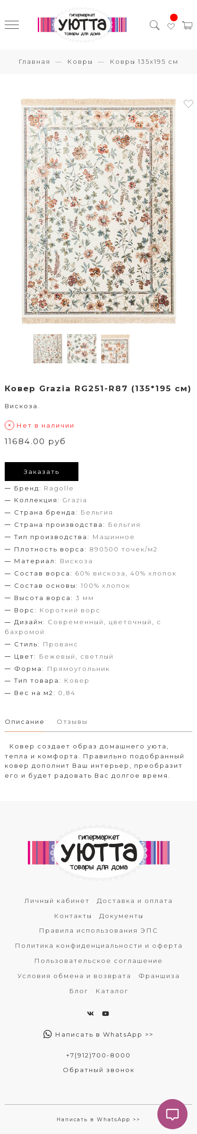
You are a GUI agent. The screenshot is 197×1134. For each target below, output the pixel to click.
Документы (121, 915)
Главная (34, 61)
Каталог (111, 991)
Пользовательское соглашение (98, 960)
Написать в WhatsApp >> (98, 1034)
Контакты (73, 915)
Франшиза (159, 975)
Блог (78, 991)
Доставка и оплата (135, 900)
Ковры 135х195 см (144, 61)
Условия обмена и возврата (74, 975)
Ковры (80, 61)
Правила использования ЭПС (98, 930)
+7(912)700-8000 (98, 1055)
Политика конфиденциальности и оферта (99, 945)
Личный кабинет (57, 900)
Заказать (42, 471)
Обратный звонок (99, 1070)
